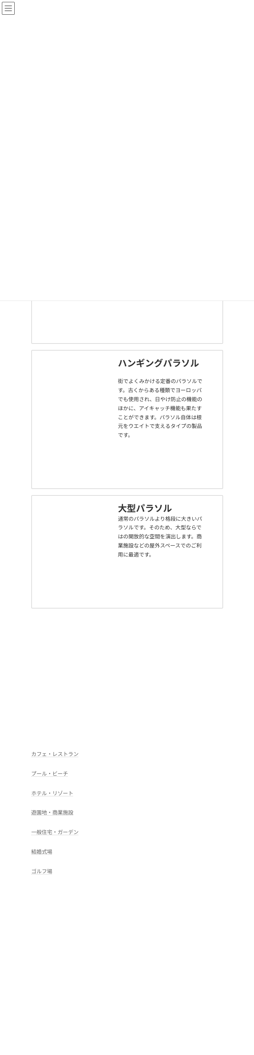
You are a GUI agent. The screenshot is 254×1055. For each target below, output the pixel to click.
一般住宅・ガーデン (55, 832)
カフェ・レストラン (55, 754)
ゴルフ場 (41, 871)
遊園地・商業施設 (52, 813)
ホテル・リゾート (52, 793)
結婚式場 (41, 851)
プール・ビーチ (49, 773)
